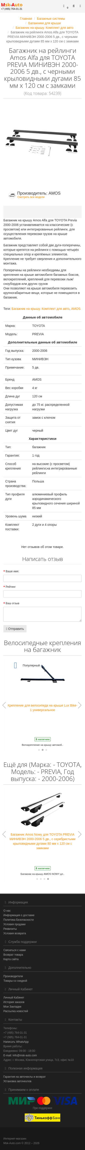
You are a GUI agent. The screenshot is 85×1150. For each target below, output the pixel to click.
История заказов (13, 1002)
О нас (7, 910)
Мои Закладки (12, 1006)
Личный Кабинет (13, 997)
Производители (13, 976)
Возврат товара (13, 954)
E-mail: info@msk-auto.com (20, 1055)
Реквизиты (10, 928)
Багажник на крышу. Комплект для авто (40, 309)
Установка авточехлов (17, 1081)
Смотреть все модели (31, 197)
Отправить (15, 629)
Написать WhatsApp (16, 1041)
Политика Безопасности (18, 919)
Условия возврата (14, 933)
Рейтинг (11, 586)
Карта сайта (11, 959)
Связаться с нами (14, 950)
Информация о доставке (18, 915)
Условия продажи (14, 924)
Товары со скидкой (15, 980)
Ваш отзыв (12, 603)
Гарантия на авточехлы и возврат (24, 1076)
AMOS (75, 309)
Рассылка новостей (15, 1011)
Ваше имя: (12, 571)
